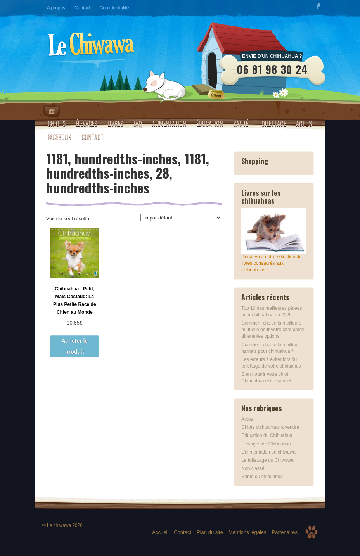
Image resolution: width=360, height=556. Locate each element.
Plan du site (210, 532)
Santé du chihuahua (262, 476)
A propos (56, 7)
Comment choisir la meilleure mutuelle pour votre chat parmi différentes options (272, 329)
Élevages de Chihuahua (266, 444)
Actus (304, 123)
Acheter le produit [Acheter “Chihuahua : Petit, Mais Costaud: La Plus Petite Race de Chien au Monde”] (74, 346)
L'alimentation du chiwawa (268, 452)
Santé (240, 123)
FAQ (137, 123)
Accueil (160, 532)
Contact (82, 7)
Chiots (57, 123)
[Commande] (181, 217)
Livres (115, 123)
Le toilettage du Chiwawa (267, 460)
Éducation (209, 123)
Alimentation (169, 123)
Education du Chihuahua (266, 435)
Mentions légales (247, 532)
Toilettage (272, 123)
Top (311, 532)
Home (51, 111)
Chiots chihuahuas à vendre (270, 427)
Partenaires (285, 532)
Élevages (86, 123)
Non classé (252, 468)
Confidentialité (114, 7)
